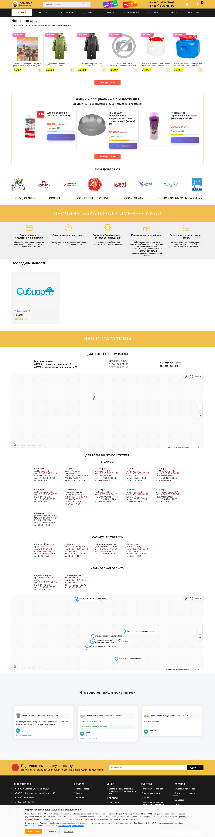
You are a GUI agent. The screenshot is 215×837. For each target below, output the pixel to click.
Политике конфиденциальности (71, 825)
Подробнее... (20, 319)
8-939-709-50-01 (139, 549)
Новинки (79, 797)
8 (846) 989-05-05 (161, 2)
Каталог (43, 12)
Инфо (173, 12)
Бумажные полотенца (184, 789)
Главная (21, 12)
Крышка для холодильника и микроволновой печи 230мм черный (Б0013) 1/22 (122, 119)
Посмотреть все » (108, 82)
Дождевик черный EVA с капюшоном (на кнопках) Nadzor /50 (91, 64)
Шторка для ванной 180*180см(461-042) (58, 114)
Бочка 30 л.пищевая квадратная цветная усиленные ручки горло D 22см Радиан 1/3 (188, 64)
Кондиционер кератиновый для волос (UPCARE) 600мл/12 (184, 116)
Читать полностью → (24, 735)
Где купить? (131, 12)
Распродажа (67, 12)
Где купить (113, 802)
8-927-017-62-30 (48, 582)
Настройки (68, 831)
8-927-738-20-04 (78, 475)
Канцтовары (179, 800)
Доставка (145, 797)
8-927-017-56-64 (78, 580)
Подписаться (195, 767)
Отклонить (51, 831)
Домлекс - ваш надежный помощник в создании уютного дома (121, 791)
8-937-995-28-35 (139, 473)
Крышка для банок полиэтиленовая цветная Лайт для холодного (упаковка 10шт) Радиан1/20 (124, 64)
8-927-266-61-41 (47, 549)
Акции (78, 793)
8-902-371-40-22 (139, 494)
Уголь (176, 804)
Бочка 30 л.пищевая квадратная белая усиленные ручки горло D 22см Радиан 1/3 (156, 64)
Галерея (153, 12)
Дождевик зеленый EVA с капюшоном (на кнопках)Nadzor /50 (59, 64)
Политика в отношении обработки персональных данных (152, 804)
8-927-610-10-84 (78, 497)
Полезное (107, 12)
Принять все (33, 831)
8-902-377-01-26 (109, 549)
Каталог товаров (83, 789)
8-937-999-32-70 (78, 549)
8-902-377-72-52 (169, 494)
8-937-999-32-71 (109, 473)
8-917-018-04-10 (108, 494)
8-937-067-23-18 (48, 473)
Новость (18, 315)
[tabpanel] (44, 722)
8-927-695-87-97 (48, 494)
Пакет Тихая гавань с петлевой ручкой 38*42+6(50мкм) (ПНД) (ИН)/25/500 (27, 64)
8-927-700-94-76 (169, 473)
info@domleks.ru (118, 361)
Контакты (192, 12)
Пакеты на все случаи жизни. (184, 794)
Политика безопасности (152, 789)
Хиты (88, 12)
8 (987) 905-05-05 (161, 6)
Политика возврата (150, 793)
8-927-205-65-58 (48, 518)
